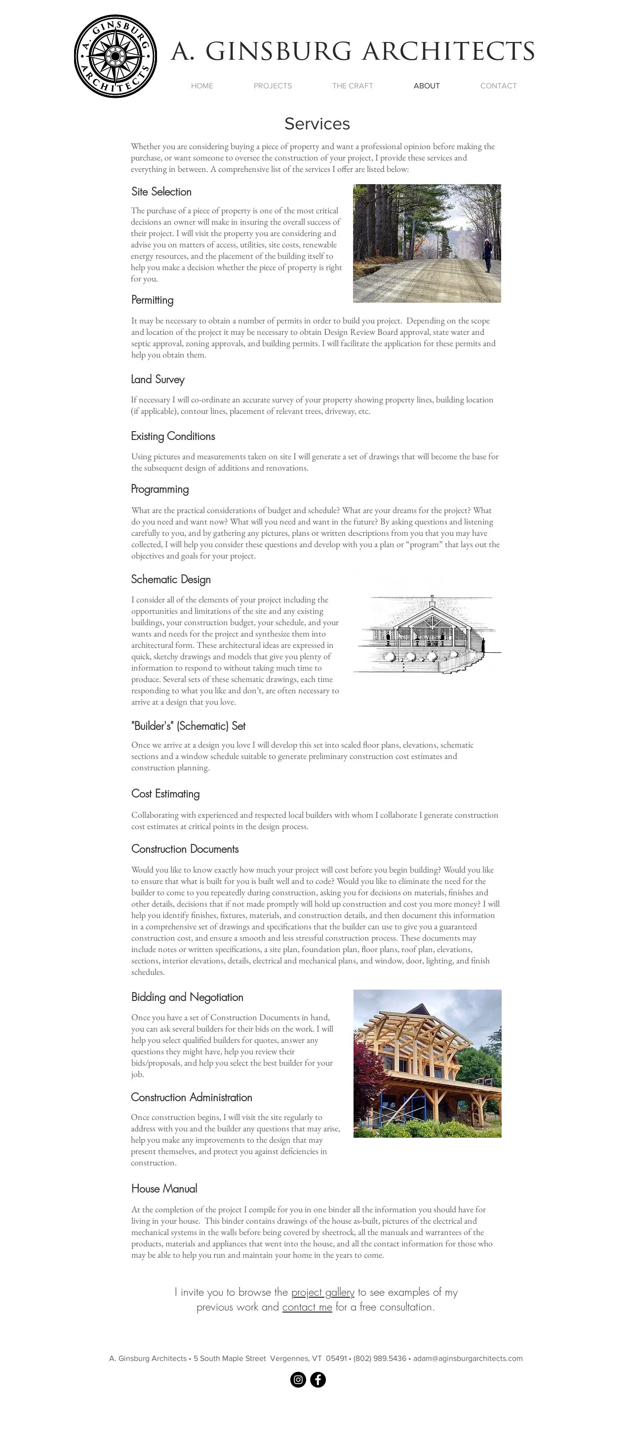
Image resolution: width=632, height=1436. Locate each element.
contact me (307, 1306)
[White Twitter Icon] (481, 1395)
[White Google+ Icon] (495, 1395)
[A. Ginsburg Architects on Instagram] (298, 1380)
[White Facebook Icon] (468, 1395)
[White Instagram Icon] (508, 1395)
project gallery (323, 1291)
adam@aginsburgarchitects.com (468, 1358)
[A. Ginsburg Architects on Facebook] (318, 1380)
